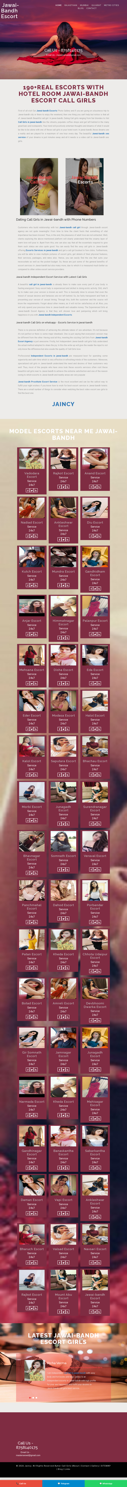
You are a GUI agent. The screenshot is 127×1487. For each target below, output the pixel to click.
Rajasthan (70, 5)
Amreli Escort (63, 1007)
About (76, 1469)
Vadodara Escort (31, 475)
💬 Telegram (63, 1483)
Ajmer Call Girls (63, 1469)
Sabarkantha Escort (95, 1156)
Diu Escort (95, 522)
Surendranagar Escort (95, 812)
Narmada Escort (32, 1106)
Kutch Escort (31, 571)
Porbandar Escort (95, 910)
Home (59, 5)
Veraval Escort (95, 859)
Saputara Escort (63, 765)
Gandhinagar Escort (31, 1156)
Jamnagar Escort (63, 1057)
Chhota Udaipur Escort (95, 959)
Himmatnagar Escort (63, 622)
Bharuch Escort (32, 1252)
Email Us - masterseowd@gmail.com (63, 55)
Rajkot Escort (63, 473)
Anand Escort (95, 473)
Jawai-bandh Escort (10, 11)
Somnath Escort (63, 861)
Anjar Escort (32, 621)
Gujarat (96, 5)
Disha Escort (63, 670)
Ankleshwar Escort (63, 524)
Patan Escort (32, 958)
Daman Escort (32, 1203)
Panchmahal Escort (32, 910)
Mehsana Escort (32, 671)
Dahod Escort (63, 908)
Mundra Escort (63, 571)
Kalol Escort (31, 765)
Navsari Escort (95, 1252)
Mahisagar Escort (95, 1106)
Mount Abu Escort (63, 1299)
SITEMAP (106, 1469)
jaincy (63, 404)
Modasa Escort (63, 719)
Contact (91, 8)
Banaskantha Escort (63, 1156)
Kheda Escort (63, 958)
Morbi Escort (32, 810)
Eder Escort (32, 719)
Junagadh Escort (63, 812)
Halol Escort (95, 719)
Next (101, 1405)
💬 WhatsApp (105, 1483)
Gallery (95, 1469)
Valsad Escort (63, 1252)
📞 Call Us (21, 1483)
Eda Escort (95, 670)
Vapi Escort (63, 1203)
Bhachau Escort (95, 765)
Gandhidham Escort (95, 573)
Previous (61, 1405)
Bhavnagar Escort (31, 861)
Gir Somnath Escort (32, 1057)
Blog (81, 8)
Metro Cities (111, 5)
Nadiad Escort (32, 522)
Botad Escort (31, 1007)
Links (67, 1473)
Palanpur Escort (95, 621)
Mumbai (84, 5)
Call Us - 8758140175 (63, 50)
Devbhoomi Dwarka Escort (95, 1008)
